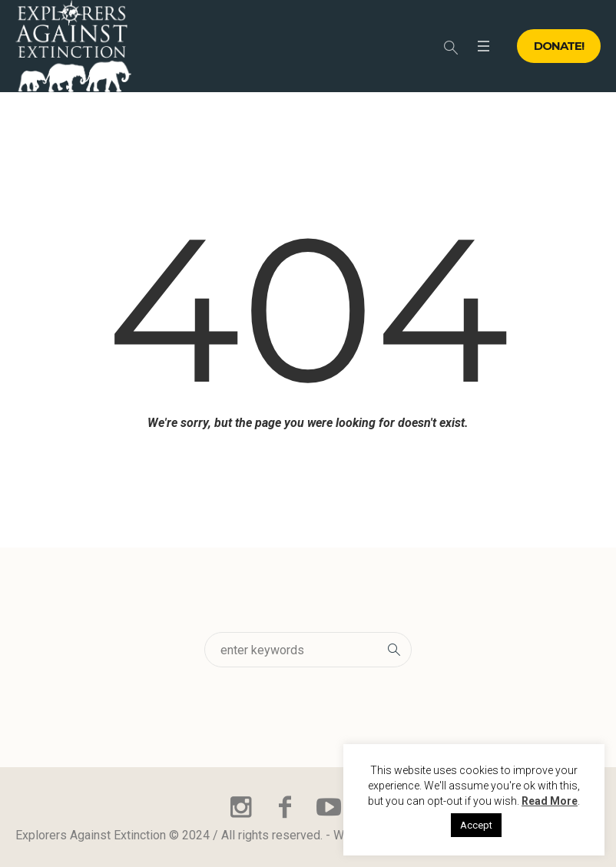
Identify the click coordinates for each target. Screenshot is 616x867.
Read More (550, 801)
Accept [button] (476, 825)
